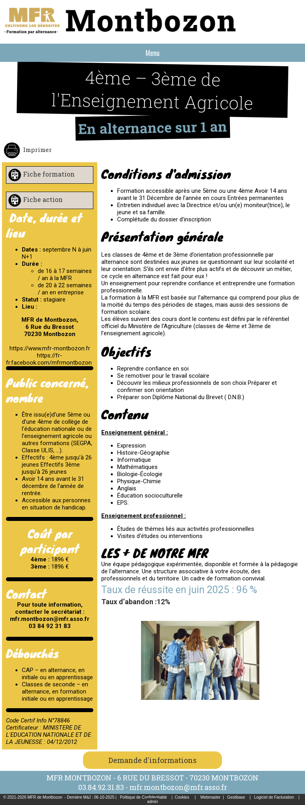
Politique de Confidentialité (143, 797)
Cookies (182, 797)
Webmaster (210, 797)
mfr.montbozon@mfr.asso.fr (178, 787)
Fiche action (43, 199)
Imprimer (36, 150)
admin (152, 801)
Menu (152, 53)
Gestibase (236, 797)
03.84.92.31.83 (101, 787)
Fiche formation (49, 174)
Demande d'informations (152, 760)
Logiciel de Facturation (274, 797)
